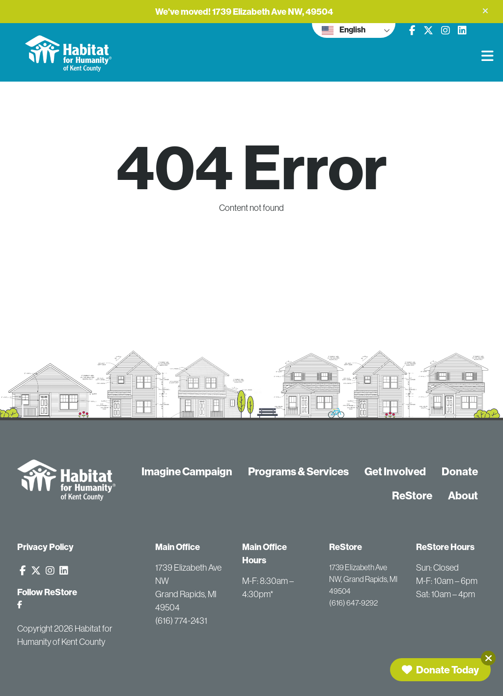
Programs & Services (298, 471)
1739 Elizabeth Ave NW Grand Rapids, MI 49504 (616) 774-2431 (188, 594)
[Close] (488, 658)
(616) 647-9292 (353, 602)
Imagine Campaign (186, 471)
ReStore (412, 495)
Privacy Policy (45, 546)
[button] (485, 11)
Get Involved (395, 471)
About (463, 495)
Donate (460, 471)
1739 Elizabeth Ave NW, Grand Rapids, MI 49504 (363, 579)
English (343, 30)
